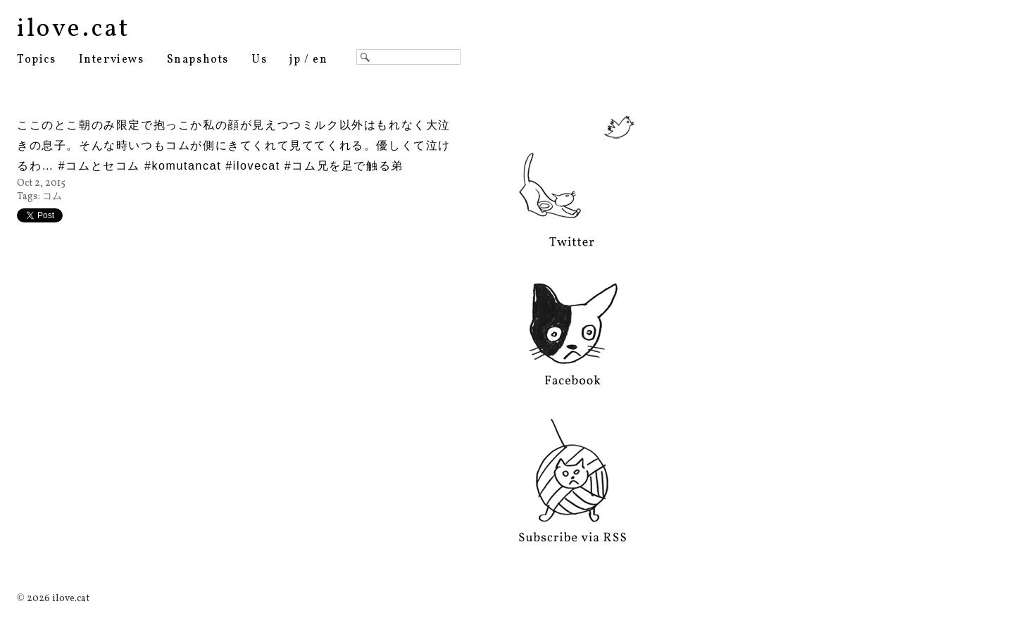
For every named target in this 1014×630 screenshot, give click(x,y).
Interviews (111, 60)
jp (295, 60)
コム (52, 196)
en (320, 60)
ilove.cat (73, 29)
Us (259, 60)
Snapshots (198, 60)
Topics (36, 60)
